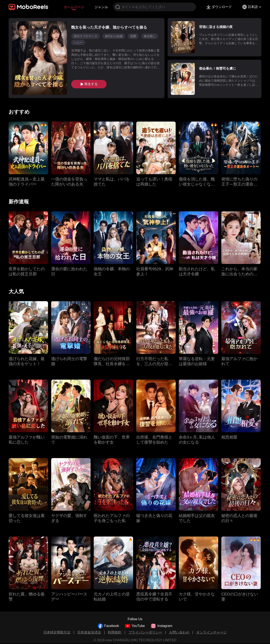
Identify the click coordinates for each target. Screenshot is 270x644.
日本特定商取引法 (56, 632)
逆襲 (133, 36)
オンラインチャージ (211, 632)
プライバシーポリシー (145, 632)
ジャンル (101, 7)
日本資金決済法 (89, 632)
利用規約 (114, 632)
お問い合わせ (179, 632)
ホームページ (74, 7)
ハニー (78, 42)
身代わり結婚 (114, 36)
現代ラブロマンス (85, 36)
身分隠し (149, 36)
